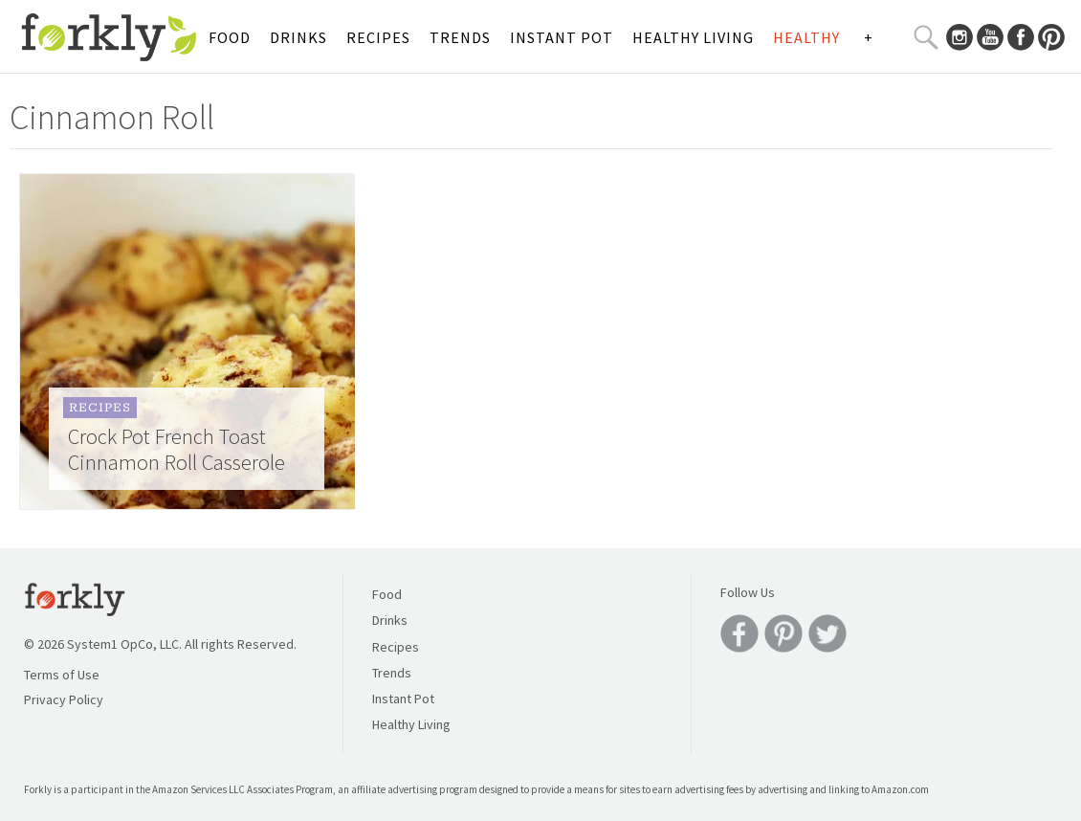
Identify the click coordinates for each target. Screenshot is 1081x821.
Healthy (806, 37)
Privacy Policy (63, 699)
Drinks (298, 37)
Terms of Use (61, 674)
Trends (460, 37)
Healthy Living (693, 37)
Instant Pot (561, 37)
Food (230, 37)
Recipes (378, 37)
